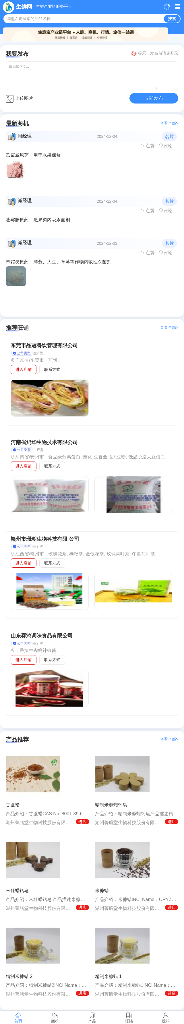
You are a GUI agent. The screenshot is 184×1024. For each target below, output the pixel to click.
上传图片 (19, 99)
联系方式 (52, 369)
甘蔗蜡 (13, 804)
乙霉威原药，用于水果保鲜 (33, 155)
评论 (166, 145)
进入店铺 (24, 369)
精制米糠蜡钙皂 (111, 804)
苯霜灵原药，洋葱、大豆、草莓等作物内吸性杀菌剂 (58, 261)
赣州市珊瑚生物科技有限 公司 (45, 539)
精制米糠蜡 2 (19, 976)
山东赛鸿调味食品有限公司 (42, 636)
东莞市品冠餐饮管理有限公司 (44, 345)
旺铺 (129, 1017)
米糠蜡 (102, 890)
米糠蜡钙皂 (17, 890)
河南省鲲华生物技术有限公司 (44, 442)
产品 (91, 1017)
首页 (18, 1017)
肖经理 (25, 136)
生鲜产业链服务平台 (54, 7)
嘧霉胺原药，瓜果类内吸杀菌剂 (38, 219)
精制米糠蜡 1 (108, 976)
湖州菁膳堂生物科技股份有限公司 (39, 822)
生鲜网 (24, 7)
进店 (82, 821)
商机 (55, 1017)
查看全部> (169, 123)
